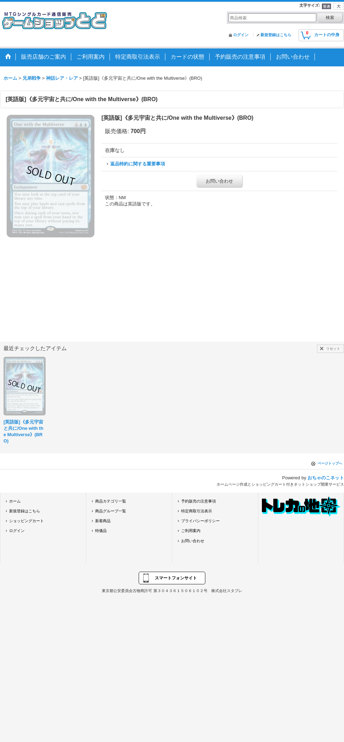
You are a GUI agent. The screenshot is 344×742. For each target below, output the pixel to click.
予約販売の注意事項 (198, 501)
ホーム (15, 501)
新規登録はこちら (275, 35)
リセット (333, 348)
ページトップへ (330, 463)
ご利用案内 (190, 530)
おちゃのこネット (325, 477)
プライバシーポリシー (200, 521)
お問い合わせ (219, 181)
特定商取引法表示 (196, 511)
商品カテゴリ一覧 (110, 501)
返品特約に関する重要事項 (137, 163)
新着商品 (103, 521)
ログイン (241, 35)
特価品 (101, 530)
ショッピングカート (26, 521)
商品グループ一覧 (110, 511)
